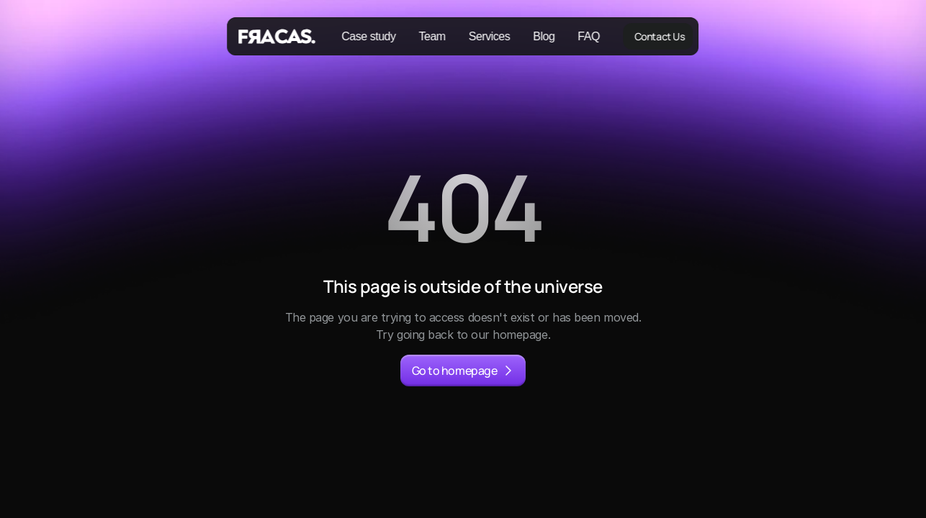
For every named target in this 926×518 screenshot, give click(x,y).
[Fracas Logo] (278, 36)
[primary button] (463, 370)
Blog (543, 36)
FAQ (588, 36)
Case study (368, 36)
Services (490, 36)
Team (432, 36)
